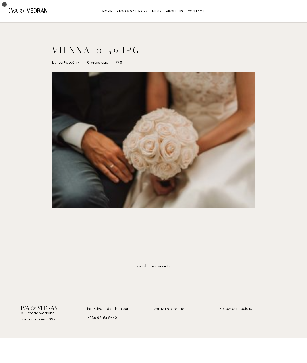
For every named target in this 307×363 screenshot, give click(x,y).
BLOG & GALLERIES (132, 11)
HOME (107, 11)
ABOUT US (174, 11)
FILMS (157, 11)
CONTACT (196, 11)
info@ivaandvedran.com (109, 308)
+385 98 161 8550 (102, 317)
